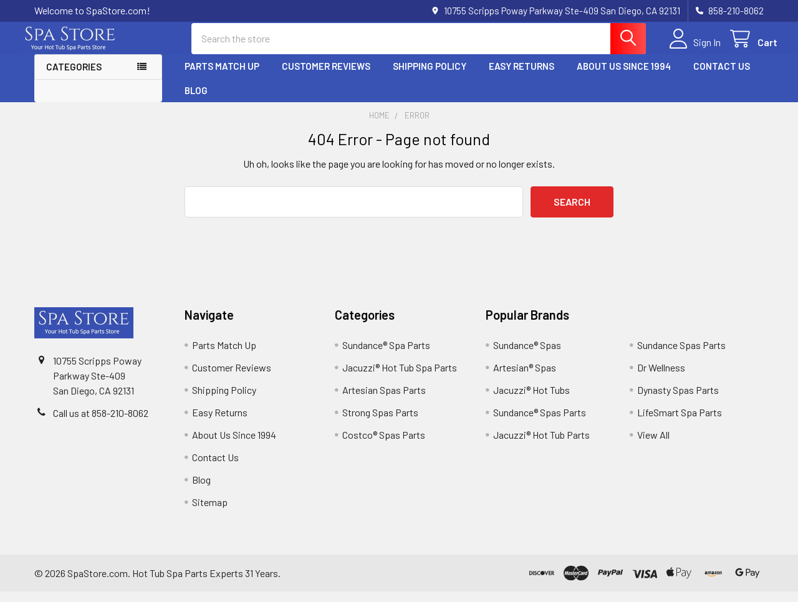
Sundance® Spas (527, 355)
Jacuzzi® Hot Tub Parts (541, 445)
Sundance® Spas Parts (539, 423)
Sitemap (210, 512)
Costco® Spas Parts (383, 445)
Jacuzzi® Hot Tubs (531, 400)
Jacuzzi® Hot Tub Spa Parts (399, 378)
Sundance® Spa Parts (386, 355)
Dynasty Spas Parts (678, 400)
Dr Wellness (661, 378)
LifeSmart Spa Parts (679, 423)
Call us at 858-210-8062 (100, 423)
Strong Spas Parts (380, 423)
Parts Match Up (222, 76)
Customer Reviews (326, 76)
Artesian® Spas (524, 378)
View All (653, 445)
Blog (196, 100)
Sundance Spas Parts (681, 355)
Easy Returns (521, 76)
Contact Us (721, 76)
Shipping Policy (429, 76)
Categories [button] (74, 77)
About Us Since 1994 (624, 76)
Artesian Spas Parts (384, 400)
